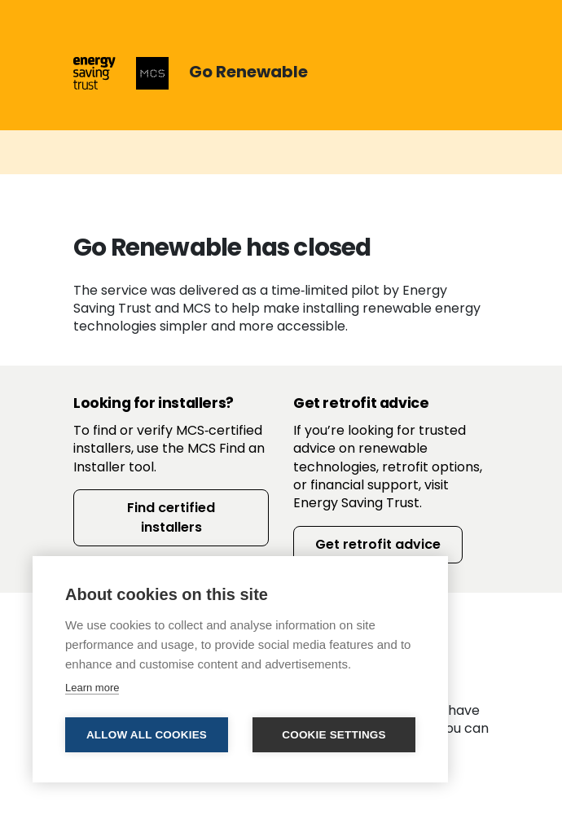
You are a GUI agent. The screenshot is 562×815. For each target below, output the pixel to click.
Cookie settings (334, 735)
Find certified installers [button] (171, 517)
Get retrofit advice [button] (378, 544)
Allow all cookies (146, 735)
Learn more (92, 687)
